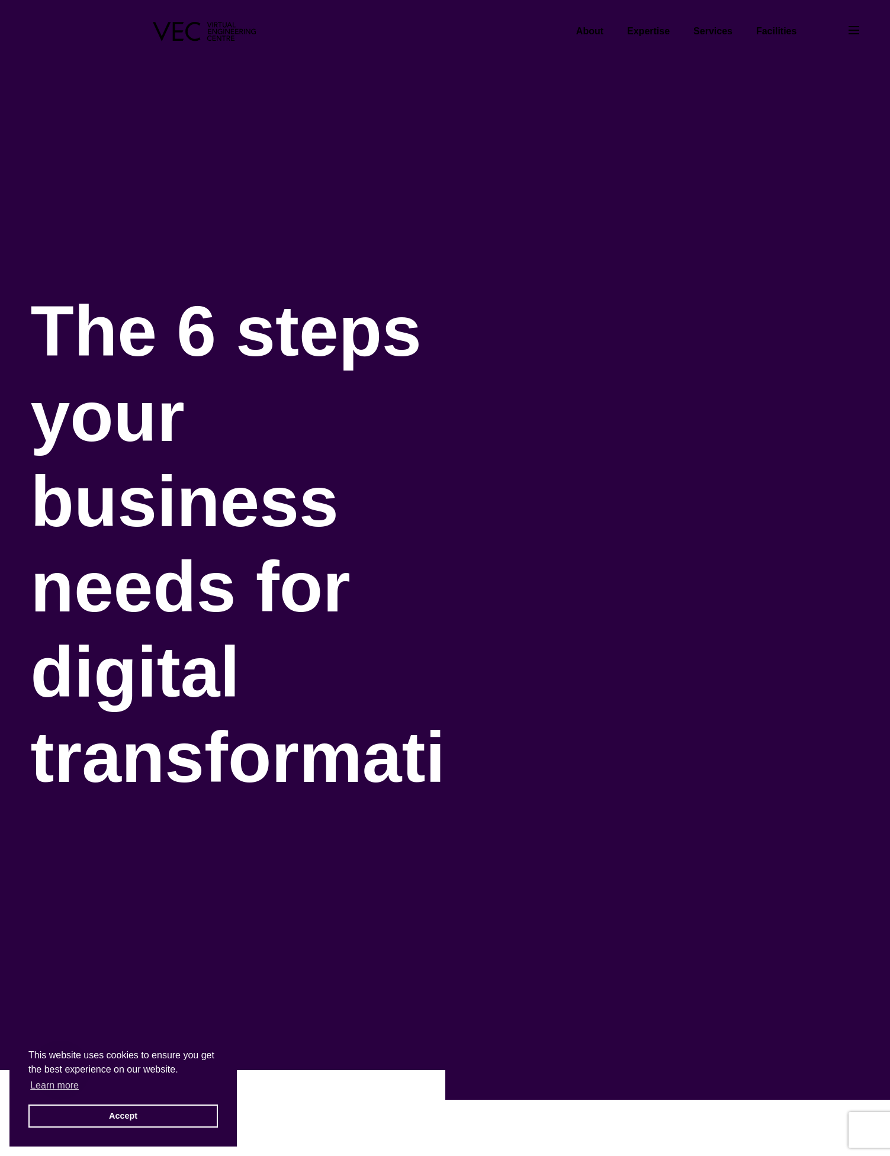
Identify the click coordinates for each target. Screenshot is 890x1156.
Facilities (776, 31)
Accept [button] (123, 1115)
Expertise (648, 31)
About (589, 31)
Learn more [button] (54, 1085)
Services (712, 31)
